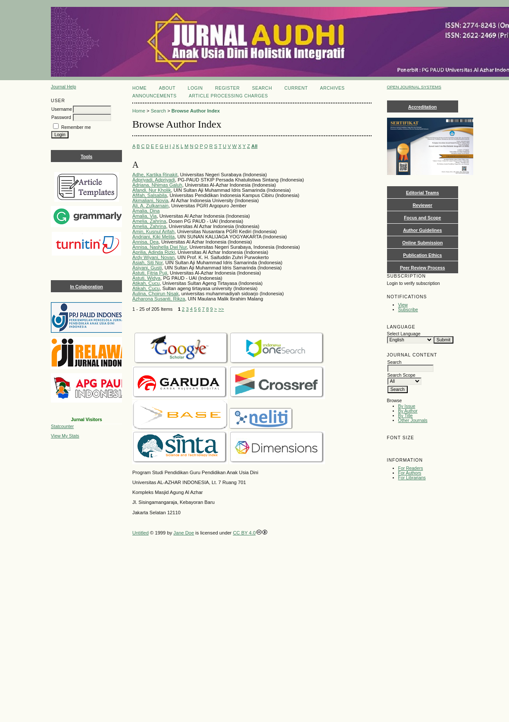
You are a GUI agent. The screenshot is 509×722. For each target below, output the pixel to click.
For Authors (410, 473)
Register (227, 88)
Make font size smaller (394, 447)
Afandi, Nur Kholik (151, 190)
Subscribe (408, 309)
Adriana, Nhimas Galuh (157, 185)
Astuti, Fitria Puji (149, 272)
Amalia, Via (144, 216)
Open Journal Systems (414, 86)
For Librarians (412, 477)
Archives (332, 88)
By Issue (406, 406)
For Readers (410, 468)
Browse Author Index (196, 110)
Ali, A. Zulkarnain (150, 205)
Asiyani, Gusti (147, 267)
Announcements (154, 96)
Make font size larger (422, 447)
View (403, 305)
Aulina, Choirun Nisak (155, 293)
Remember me (76, 127)
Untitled (140, 532)
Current (296, 88)
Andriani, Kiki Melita (153, 236)
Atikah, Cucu (145, 283)
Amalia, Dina (145, 210)
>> (221, 309)
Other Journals (413, 420)
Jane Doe (183, 532)
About (167, 88)
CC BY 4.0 (244, 532)
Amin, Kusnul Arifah (153, 231)
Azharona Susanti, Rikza (158, 298)
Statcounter (62, 426)
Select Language (404, 333)
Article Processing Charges (228, 96)
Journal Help (63, 86)
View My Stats (65, 436)
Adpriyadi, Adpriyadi (153, 179)
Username (61, 109)
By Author (408, 411)
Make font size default (408, 447)
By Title (405, 415)
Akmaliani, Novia (150, 200)
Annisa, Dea (145, 241)
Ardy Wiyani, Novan (153, 257)
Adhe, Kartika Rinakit (154, 174)
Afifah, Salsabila (149, 195)
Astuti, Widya (146, 278)
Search (262, 88)
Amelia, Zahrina (149, 221)
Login (195, 88)
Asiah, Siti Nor (147, 262)
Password (61, 117)
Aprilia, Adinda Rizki (153, 252)
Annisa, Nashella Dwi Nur (159, 247)
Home (139, 88)
